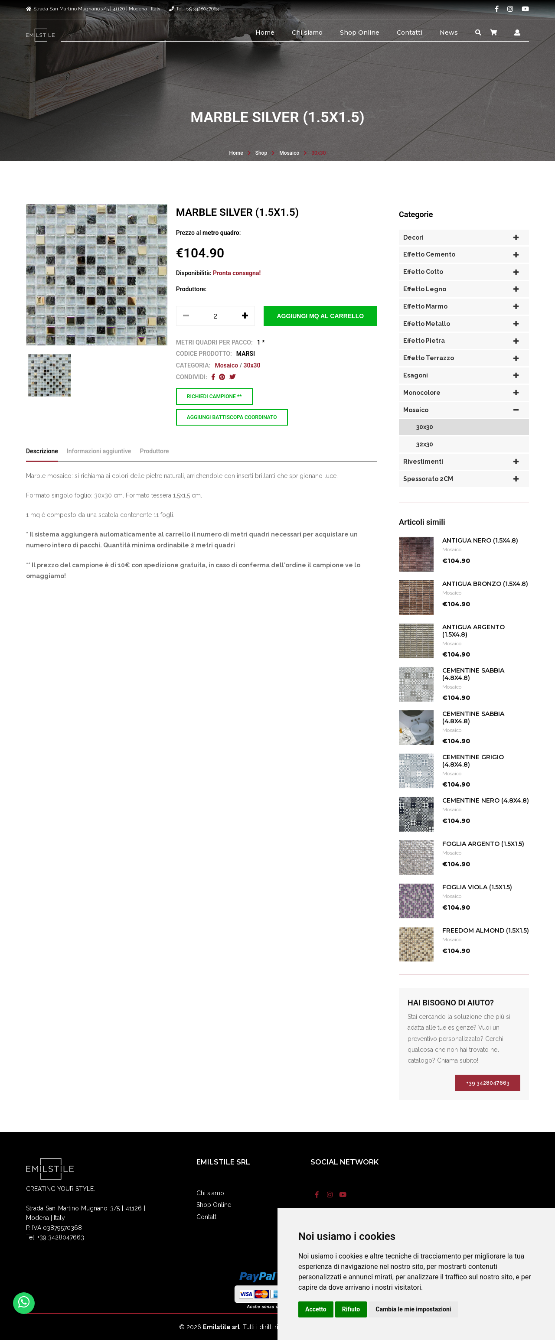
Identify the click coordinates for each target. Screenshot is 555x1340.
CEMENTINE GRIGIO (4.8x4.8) (473, 778)
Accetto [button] (315, 1309)
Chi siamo (307, 32)
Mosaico (289, 153)
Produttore (154, 468)
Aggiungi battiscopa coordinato (232, 417)
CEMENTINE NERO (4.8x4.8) (485, 818)
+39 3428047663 (487, 1100)
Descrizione (42, 468)
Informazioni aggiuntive (99, 468)
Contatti (409, 32)
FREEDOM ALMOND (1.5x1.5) (485, 948)
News (449, 32)
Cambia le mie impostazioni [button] (413, 1309)
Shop (261, 153)
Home (264, 32)
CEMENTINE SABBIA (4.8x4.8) (473, 691)
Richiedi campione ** (214, 397)
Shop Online (359, 32)
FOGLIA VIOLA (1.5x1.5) (477, 904)
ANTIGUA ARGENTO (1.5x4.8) (473, 648)
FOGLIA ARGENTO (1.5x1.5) (483, 861)
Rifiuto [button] (351, 1309)
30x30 (318, 153)
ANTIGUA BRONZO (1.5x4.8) (485, 601)
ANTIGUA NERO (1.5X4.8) (480, 558)
